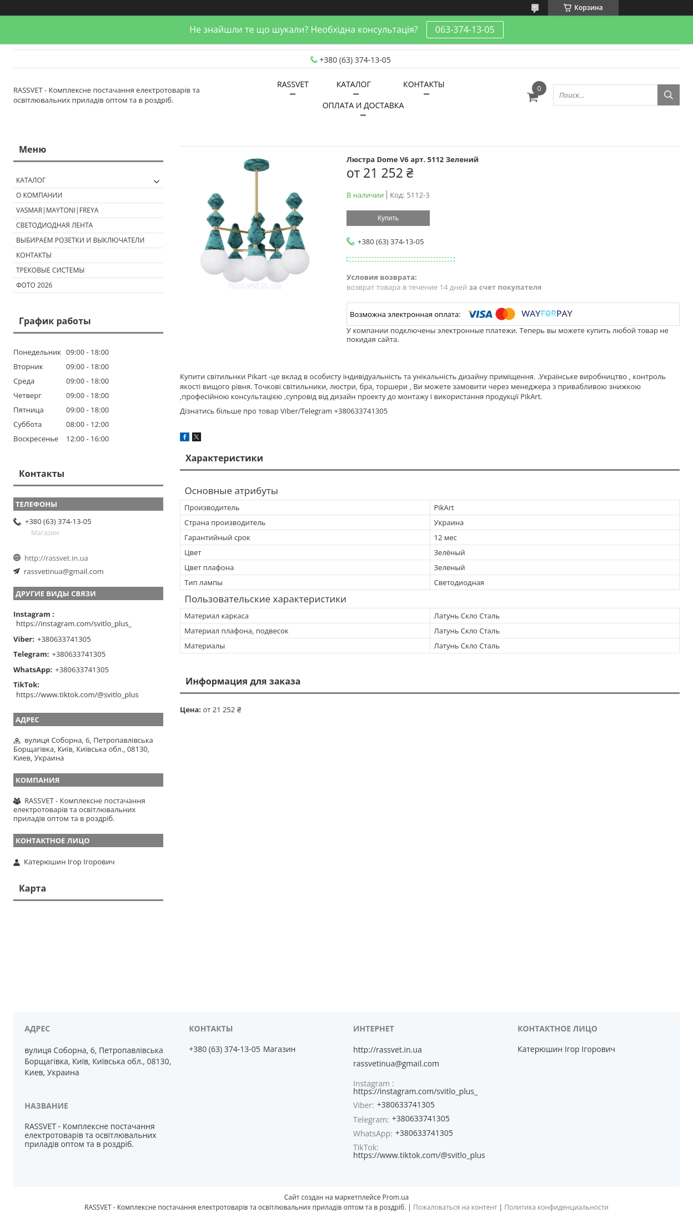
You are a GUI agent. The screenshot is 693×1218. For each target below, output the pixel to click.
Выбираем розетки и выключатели (80, 240)
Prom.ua (396, 1197)
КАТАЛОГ (354, 84)
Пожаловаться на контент (455, 1207)
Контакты (34, 255)
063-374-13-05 (465, 29)
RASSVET (293, 84)
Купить (388, 218)
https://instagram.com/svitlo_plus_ (74, 623)
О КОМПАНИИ (39, 195)
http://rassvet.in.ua (56, 557)
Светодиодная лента (54, 225)
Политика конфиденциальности (556, 1207)
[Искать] (668, 94)
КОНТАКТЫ (423, 84)
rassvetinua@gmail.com (64, 571)
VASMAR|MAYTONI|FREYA (57, 210)
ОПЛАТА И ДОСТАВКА (363, 105)
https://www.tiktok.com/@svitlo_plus (77, 694)
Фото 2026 (34, 285)
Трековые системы (50, 270)
